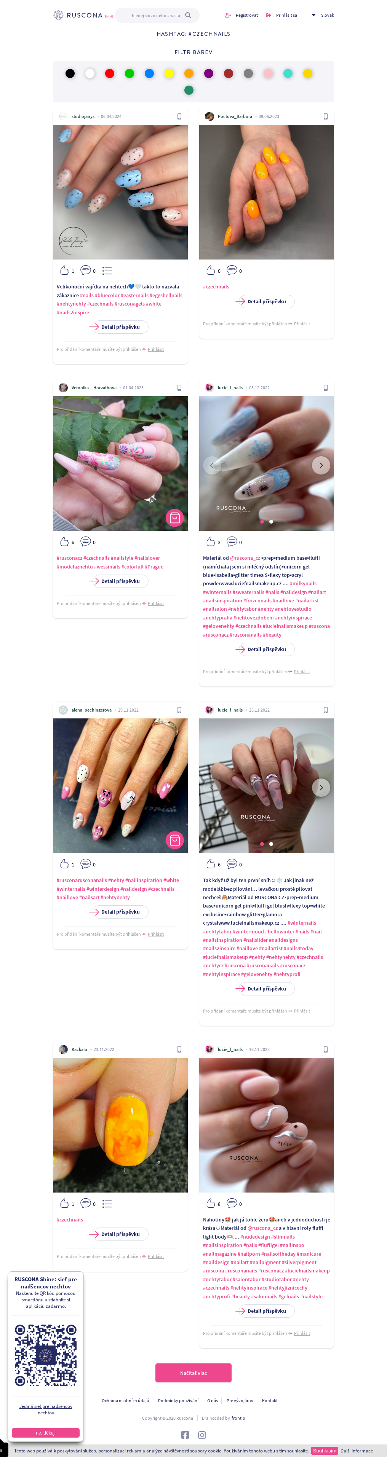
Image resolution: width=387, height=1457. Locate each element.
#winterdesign (102, 888)
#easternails (135, 295)
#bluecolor (107, 295)
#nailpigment (265, 1262)
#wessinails (107, 566)
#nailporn (249, 1253)
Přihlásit (156, 349)
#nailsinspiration (222, 600)
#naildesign (293, 592)
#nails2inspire (73, 312)
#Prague (154, 566)
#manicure (309, 1253)
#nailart (317, 592)
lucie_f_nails (230, 387)
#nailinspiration (143, 880)
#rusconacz (69, 557)
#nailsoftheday (278, 1253)
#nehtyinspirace (293, 617)
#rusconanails (246, 634)
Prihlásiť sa (286, 15)
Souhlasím (324, 1451)
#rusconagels (130, 303)
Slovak (327, 15)
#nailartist (307, 600)
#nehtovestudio (293, 608)
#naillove (283, 600)
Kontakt (270, 1400)
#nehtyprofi (287, 974)
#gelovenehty (218, 626)
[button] (262, 521)
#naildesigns (283, 939)
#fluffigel (268, 1245)
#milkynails (303, 583)
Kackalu (79, 1049)
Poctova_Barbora (235, 116)
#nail (316, 931)
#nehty (266, 608)
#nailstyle (122, 557)
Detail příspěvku (116, 327)
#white (154, 303)
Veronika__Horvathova (94, 387)
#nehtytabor (242, 608)
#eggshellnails (166, 295)
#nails (87, 295)
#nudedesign (255, 1236)
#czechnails (100, 303)
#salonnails (264, 1296)
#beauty (272, 634)
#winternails (217, 592)
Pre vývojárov (240, 1400)
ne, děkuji (45, 1433)
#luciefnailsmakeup (285, 626)
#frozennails (257, 600)
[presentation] (212, 465)
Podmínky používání (178, 1400)
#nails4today (298, 948)
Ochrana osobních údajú (125, 1400)
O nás (212, 1400)
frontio (238, 1418)
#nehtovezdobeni (253, 617)
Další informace (357, 1450)
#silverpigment (299, 1262)
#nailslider (255, 939)
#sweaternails (248, 592)
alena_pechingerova (92, 710)
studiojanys (83, 116)
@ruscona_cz (245, 557)
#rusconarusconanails (82, 880)
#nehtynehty (71, 303)
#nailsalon (215, 608)
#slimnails (283, 1236)
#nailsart (89, 897)
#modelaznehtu (75, 566)
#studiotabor (277, 1279)
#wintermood (248, 931)
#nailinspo (292, 1245)
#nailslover (147, 557)
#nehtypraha (217, 617)
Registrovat (247, 15)
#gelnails (288, 1296)
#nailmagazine (220, 1253)
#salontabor (247, 1279)
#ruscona (319, 626)
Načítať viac (193, 1372)
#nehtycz (213, 965)
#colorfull (133, 566)
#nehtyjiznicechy (288, 1287)
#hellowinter (279, 931)
